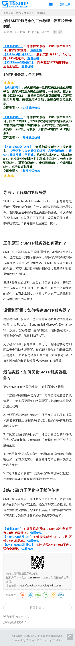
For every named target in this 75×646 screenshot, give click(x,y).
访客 (9, 32)
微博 (22, 595)
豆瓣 (45, 595)
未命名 (28, 13)
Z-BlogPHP (32, 640)
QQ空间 (53, 595)
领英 (61, 595)
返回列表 (36, 607)
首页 (18, 13)
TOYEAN (57, 640)
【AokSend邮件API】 (18, 54)
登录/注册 (65, 4)
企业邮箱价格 (31, 107)
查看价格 (36, 50)
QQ (30, 595)
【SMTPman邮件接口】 (18, 62)
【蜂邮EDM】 (13, 46)
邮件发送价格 (31, 137)
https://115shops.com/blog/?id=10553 (40, 585)
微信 (38, 595)
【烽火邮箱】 (12, 87)
